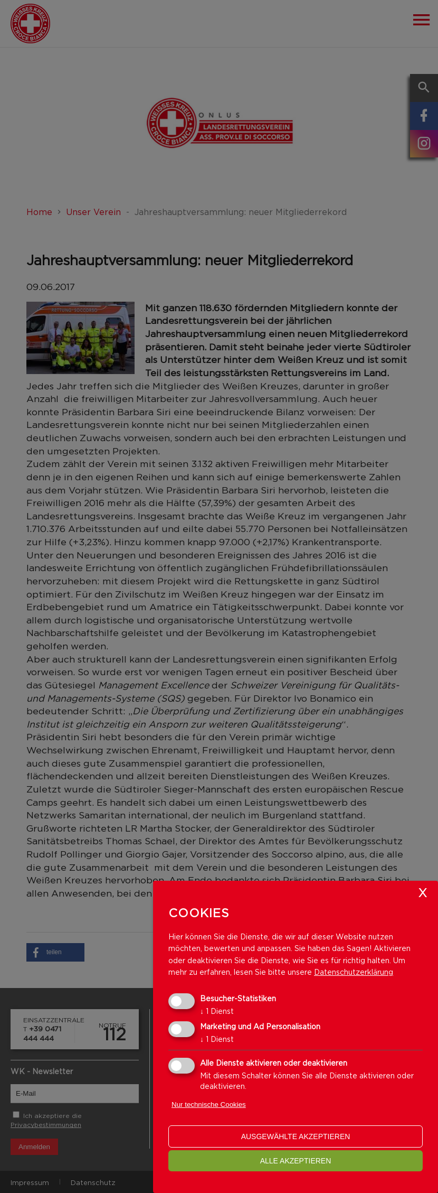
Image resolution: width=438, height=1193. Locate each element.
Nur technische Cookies (209, 1104)
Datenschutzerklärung (353, 972)
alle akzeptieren (295, 1161)
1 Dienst (217, 1011)
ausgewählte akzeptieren (295, 1136)
